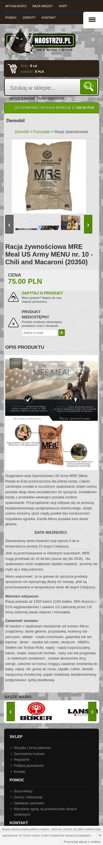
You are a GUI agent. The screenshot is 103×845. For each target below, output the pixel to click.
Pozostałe (41, 132)
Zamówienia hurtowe (29, 754)
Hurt (63, 6)
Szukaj (89, 86)
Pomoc (11, 17)
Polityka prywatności (29, 766)
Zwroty (29, 17)
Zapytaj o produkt (42, 293)
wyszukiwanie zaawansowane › (38, 98)
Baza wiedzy (43, 6)
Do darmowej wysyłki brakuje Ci (54, 108)
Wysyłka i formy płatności (32, 748)
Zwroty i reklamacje (28, 797)
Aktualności (16, 6)
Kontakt (49, 17)
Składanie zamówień (29, 803)
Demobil (22, 132)
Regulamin (22, 760)
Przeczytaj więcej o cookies (82, 841)
